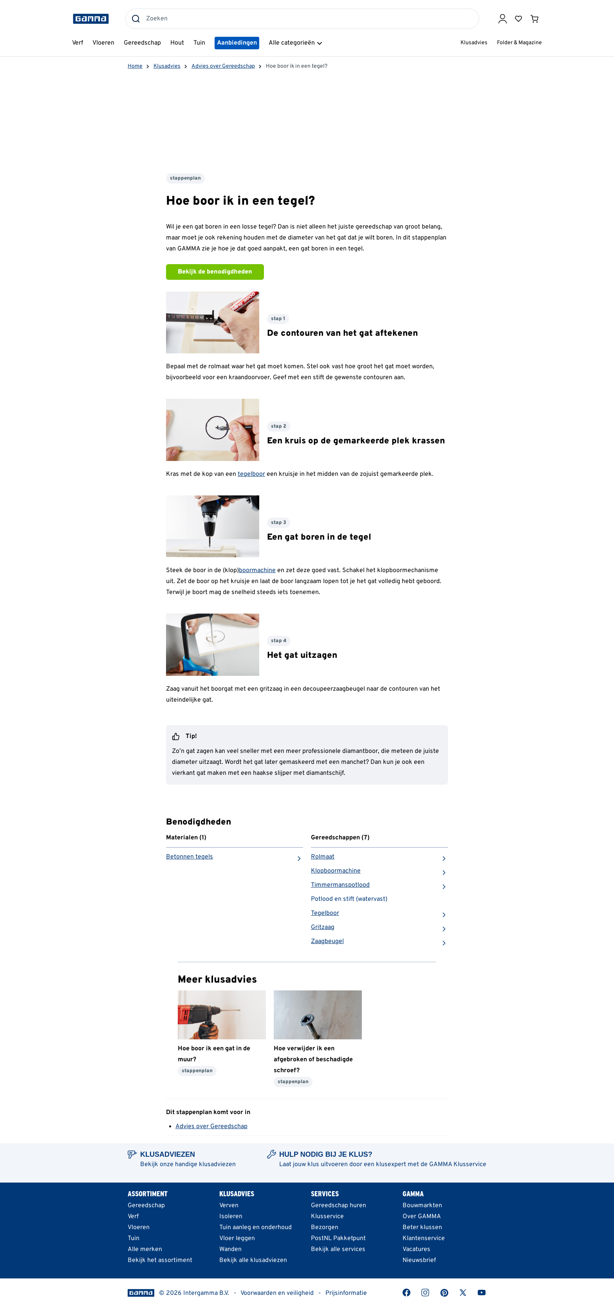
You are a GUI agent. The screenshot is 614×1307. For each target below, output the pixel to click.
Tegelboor (325, 913)
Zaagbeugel (327, 941)
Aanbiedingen (237, 43)
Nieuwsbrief (419, 1260)
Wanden (230, 1249)
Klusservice (327, 1217)
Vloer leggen (237, 1238)
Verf (133, 1217)
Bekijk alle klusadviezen (253, 1260)
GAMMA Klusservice (457, 1164)
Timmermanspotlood (340, 885)
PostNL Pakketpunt (338, 1238)
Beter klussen (422, 1227)
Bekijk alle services (338, 1249)
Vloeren (139, 1227)
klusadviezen (217, 1164)
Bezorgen (324, 1227)
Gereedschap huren (338, 1206)
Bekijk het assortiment (160, 1260)
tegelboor (251, 474)
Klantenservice (424, 1238)
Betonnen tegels (189, 857)
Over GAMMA (422, 1217)
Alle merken (145, 1249)
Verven (228, 1206)
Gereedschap (146, 1206)
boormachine (257, 570)
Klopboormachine (336, 871)
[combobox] (302, 19)
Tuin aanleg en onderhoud (255, 1227)
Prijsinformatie (346, 1293)
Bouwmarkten (422, 1206)
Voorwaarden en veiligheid (277, 1293)
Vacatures (416, 1249)
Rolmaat (322, 857)
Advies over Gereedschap (211, 1127)
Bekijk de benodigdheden (215, 272)
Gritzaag (322, 927)
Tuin (133, 1238)
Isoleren (230, 1217)
